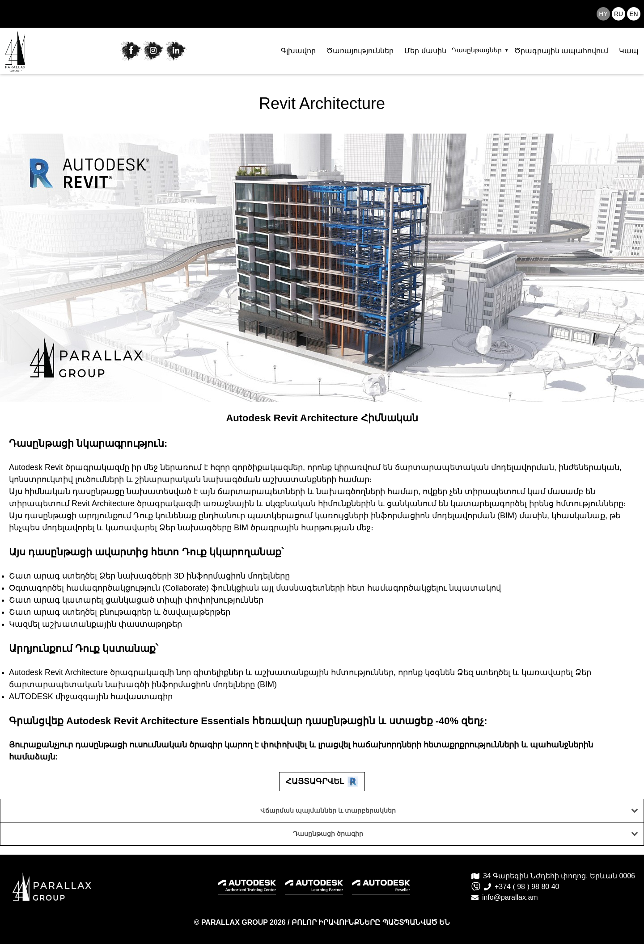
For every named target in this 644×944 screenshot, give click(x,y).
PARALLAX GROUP (235, 922)
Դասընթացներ (477, 50)
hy (603, 13)
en (633, 13)
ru (618, 13)
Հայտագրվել (322, 781)
